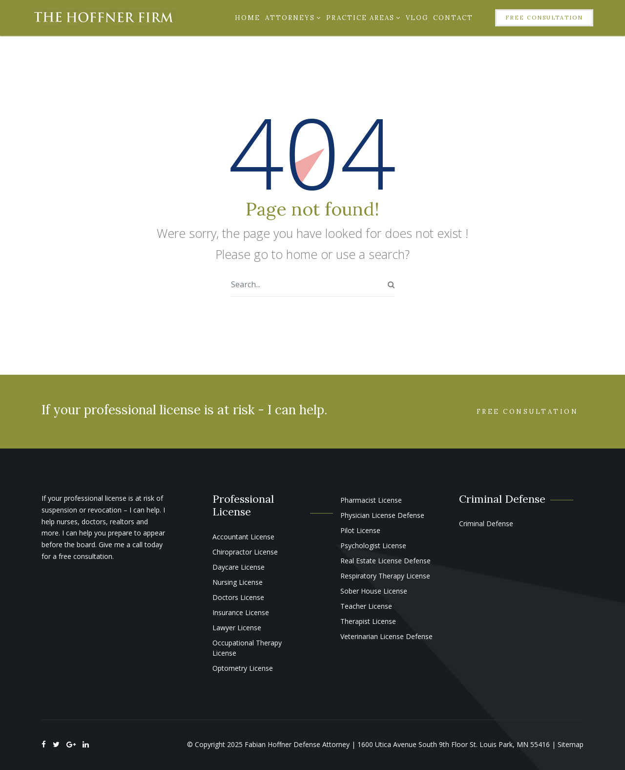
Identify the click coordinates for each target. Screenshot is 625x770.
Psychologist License (373, 545)
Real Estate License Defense (385, 560)
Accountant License (243, 536)
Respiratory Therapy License (385, 575)
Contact (453, 18)
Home (247, 18)
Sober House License (373, 591)
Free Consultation (544, 17)
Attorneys (293, 18)
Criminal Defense (486, 523)
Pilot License (360, 530)
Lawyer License (236, 627)
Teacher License (366, 606)
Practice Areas (363, 18)
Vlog (417, 18)
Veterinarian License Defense (386, 636)
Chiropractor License (245, 551)
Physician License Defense (382, 515)
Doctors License (238, 597)
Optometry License (242, 668)
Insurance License (240, 612)
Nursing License (237, 582)
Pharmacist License (371, 500)
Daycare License (238, 567)
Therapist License (368, 621)
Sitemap (570, 744)
